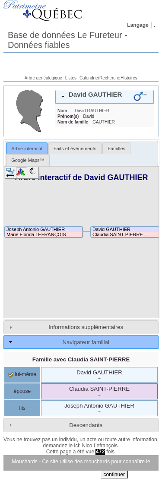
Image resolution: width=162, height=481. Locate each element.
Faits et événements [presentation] (75, 148)
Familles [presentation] (116, 148)
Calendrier (89, 78)
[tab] (104, 97)
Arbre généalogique (43, 78)
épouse (22, 391)
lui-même (22, 374)
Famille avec (81, 359)
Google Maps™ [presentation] (27, 160)
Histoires (129, 78)
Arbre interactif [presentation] (26, 148)
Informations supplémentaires (85, 327)
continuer (114, 475)
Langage (137, 25)
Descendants (85, 425)
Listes (70, 78)
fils (22, 408)
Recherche (109, 78)
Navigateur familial (85, 342)
